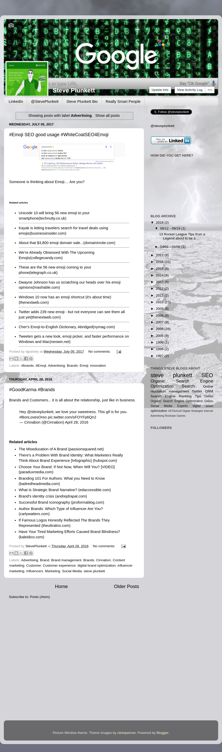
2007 (160, 322)
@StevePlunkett (44, 101)
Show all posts (107, 115)
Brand (44, 560)
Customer (33, 565)
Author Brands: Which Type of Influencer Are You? (61, 509)
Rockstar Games (175, 415)
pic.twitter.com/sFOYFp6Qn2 (72, 417)
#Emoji (41, 365)
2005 (160, 336)
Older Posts (126, 586)
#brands (27, 365)
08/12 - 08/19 (170, 228)
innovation (98, 365)
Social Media (72, 571)
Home (61, 586)
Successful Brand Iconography (44, 502)
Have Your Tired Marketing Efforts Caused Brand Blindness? (69, 532)
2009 (160, 309)
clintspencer (126, 733)
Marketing (52, 571)
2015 (160, 269)
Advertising (56, 365)
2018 (160, 222)
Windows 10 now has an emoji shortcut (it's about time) (65, 297)
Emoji (84, 365)
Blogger (162, 733)
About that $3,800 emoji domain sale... (51, 243)
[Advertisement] (166, 495)
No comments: (100, 351)
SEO (207, 375)
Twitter (197, 391)
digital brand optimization (97, 565)
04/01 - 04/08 (170, 247)
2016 (160, 262)
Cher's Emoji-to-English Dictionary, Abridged (56, 327)
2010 (160, 302)
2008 (160, 315)
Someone (17, 182)
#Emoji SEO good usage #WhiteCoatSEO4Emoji (58, 134)
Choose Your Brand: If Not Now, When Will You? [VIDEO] (67, 467)
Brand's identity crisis (36, 496)
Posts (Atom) (40, 597)
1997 (160, 356)
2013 (160, 282)
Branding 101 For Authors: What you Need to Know (62, 478)
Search (188, 386)
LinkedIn (16, 101)
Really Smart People (123, 101)
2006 (160, 329)
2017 (160, 255)
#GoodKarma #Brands (32, 389)
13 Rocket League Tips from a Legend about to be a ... (182, 236)
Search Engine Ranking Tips (176, 396)
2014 (160, 275)
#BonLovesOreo (33, 417)
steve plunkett (94, 571)
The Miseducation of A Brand (43, 449)
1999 (160, 342)
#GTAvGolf (174, 410)
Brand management (66, 560)
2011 (160, 295)
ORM (209, 391)
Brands (72, 365)
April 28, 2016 (76, 422)
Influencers (34, 571)
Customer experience (59, 565)
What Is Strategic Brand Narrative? (48, 490)
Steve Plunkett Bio (82, 101)
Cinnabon (103, 560)
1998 (160, 349)
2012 (160, 288)
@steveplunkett (40, 412)
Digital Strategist (192, 410)
